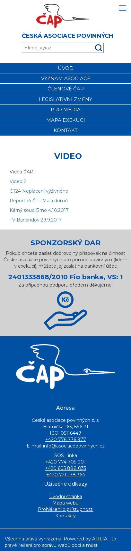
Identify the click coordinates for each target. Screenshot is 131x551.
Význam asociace (65, 78)
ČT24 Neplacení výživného (39, 191)
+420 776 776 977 (65, 439)
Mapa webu (65, 503)
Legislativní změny (65, 99)
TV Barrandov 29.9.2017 (36, 220)
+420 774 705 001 (65, 462)
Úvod (66, 68)
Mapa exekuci (65, 120)
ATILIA (99, 539)
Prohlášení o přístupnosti (65, 509)
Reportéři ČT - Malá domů (39, 201)
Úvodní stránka (65, 496)
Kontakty (65, 516)
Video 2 (18, 181)
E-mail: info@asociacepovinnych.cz (66, 446)
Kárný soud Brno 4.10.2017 (39, 210)
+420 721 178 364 (65, 475)
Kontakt (66, 130)
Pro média (66, 109)
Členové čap (66, 89)
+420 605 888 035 (65, 468)
